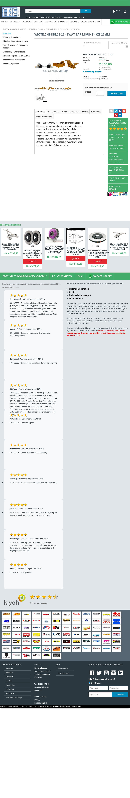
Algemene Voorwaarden (9, 706)
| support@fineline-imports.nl (73, 17)
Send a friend (95, 111)
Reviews (85, 111)
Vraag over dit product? (44, 117)
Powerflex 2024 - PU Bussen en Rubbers (15, 46)
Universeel (63, 22)
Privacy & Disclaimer (73, 706)
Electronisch (50, 22)
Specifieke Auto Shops (90, 22)
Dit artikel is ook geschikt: (70, 111)
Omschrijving (40, 111)
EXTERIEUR (74, 22)
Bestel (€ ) (116, 93)
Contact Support (100, 276)
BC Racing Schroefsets (11, 37)
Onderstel (27, 22)
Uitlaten (38, 22)
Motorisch (15, 22)
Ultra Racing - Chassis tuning (14, 52)
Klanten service (63, 669)
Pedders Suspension (11, 63)
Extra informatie (53, 111)
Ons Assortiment (63, 673)
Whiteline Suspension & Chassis (15, 41)
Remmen (4, 22)
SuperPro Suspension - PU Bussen (16, 56)
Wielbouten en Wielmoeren (14, 59)
